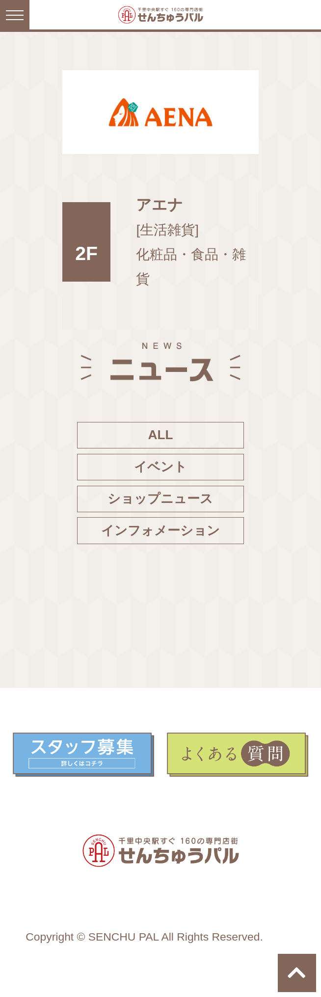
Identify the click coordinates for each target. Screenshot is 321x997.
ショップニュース (160, 498)
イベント (160, 466)
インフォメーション (160, 530)
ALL (160, 434)
